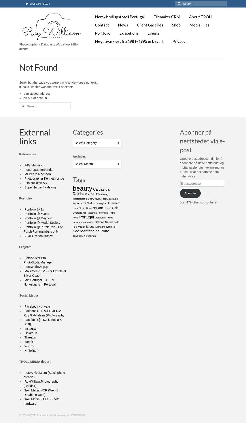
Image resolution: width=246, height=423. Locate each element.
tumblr (28, 342)
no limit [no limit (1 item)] (107, 208)
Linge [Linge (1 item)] (89, 208)
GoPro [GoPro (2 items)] (91, 203)
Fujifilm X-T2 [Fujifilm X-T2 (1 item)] (79, 203)
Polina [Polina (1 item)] (112, 212)
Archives (79, 156)
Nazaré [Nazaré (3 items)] (98, 208)
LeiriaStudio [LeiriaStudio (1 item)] (79, 208)
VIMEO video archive (38, 236)
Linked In (30, 333)
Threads (30, 337)
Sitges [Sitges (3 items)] (90, 226)
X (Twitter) (31, 350)
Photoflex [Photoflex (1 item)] (92, 212)
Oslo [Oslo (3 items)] (115, 208)
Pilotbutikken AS (35, 183)
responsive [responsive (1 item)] (88, 222)
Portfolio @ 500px (36, 214)
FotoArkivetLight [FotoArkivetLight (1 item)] (109, 198)
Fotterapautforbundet (38, 169)
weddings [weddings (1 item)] (91, 236)
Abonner (190, 193)
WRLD (29, 346)
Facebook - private (37, 306)
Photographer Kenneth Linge (44, 178)
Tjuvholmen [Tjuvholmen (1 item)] (79, 236)
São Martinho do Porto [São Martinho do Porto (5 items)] (91, 231)
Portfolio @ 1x (34, 209)
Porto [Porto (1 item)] (75, 217)
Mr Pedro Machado (37, 174)
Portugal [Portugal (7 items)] (86, 217)
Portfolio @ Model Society (42, 222)
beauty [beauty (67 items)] (82, 188)
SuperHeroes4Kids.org (40, 187)
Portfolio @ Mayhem (38, 218)
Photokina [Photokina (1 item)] (103, 212)
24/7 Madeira (33, 165)
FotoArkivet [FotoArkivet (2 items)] (93, 198)
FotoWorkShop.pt (36, 267)
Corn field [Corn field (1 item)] (90, 194)
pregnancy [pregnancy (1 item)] (100, 217)
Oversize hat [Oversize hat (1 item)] (79, 212)
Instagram (31, 328)
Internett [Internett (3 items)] (114, 203)
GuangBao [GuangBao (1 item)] (101, 203)
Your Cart (38, 3)
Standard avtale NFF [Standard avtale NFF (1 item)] (106, 227)
